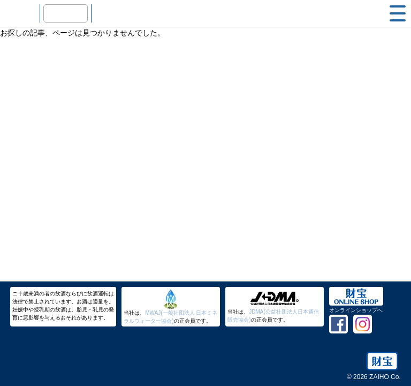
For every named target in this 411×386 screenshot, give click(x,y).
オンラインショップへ (356, 310)
